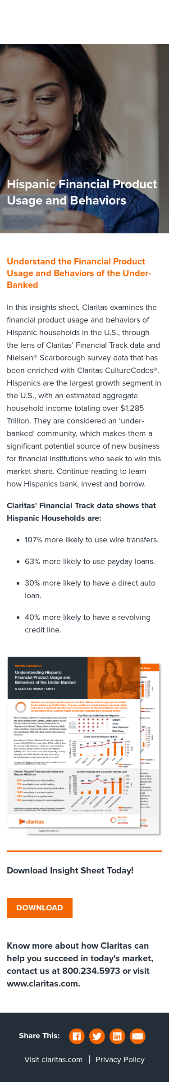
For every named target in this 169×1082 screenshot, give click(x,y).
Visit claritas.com (53, 1059)
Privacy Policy (120, 1059)
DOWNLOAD (39, 908)
